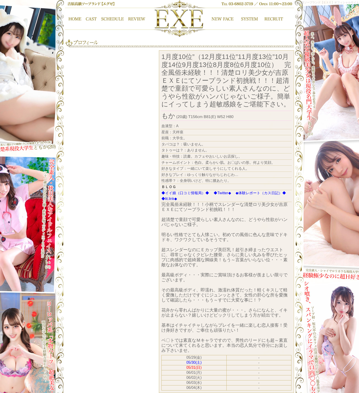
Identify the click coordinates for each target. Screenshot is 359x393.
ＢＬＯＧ (168, 187)
